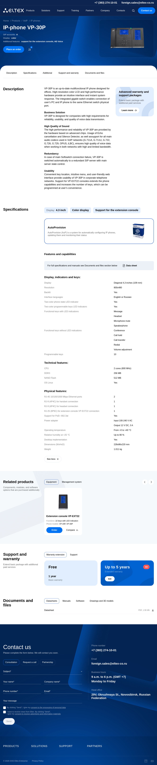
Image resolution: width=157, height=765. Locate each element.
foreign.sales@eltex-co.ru (137, 2)
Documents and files (94, 73)
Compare (70, 530)
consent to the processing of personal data (48, 707)
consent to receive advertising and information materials (38, 714)
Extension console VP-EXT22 (62, 516)
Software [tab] (80, 601)
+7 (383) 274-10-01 (105, 2)
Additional (47, 73)
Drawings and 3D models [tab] (102, 601)
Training (75, 10)
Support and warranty (68, 73)
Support (60, 10)
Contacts (121, 10)
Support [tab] (73, 555)
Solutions (45, 10)
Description (11, 73)
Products (30, 10)
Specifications (29, 73)
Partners (90, 10)
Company (105, 10)
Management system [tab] (72, 482)
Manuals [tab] (66, 601)
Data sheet (131, 265)
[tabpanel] (99, 511)
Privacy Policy (37, 761)
